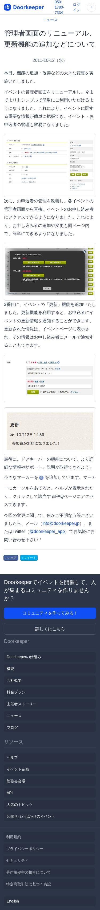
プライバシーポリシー (24, 849)
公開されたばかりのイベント (31, 816)
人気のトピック (20, 804)
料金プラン (16, 692)
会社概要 (14, 680)
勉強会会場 (16, 781)
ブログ (12, 727)
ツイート (29, 558)
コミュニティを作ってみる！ (50, 613)
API (10, 793)
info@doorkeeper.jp (60, 523)
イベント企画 (18, 769)
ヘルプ (12, 757)
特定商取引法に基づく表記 (28, 884)
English (13, 901)
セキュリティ (17, 860)
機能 (10, 668)
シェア (11, 558)
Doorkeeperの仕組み (24, 657)
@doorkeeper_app (47, 531)
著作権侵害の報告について (28, 872)
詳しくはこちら (50, 629)
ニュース (50, 20)
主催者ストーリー (22, 704)
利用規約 (13, 837)
